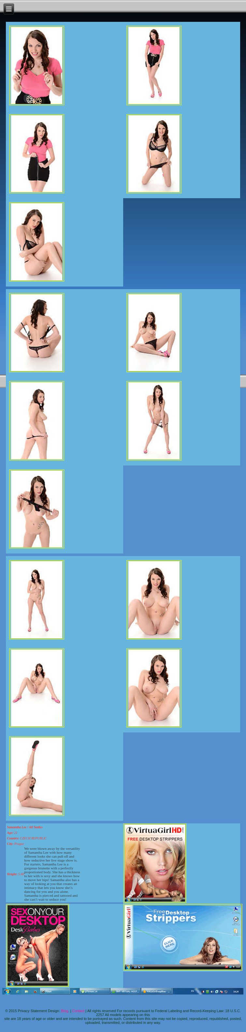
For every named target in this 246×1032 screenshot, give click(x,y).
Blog (64, 1011)
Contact (78, 1011)
